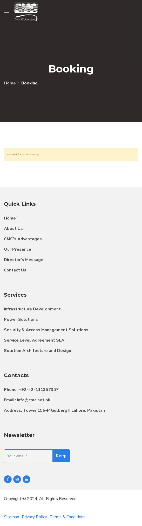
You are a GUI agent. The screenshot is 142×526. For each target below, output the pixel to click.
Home (10, 83)
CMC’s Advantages (23, 239)
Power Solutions (21, 319)
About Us (13, 228)
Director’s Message (23, 260)
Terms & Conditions (67, 517)
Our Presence (17, 249)
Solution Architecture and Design (37, 351)
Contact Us (15, 270)
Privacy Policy (34, 517)
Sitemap (11, 517)
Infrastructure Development (32, 309)
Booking (29, 83)
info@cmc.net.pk (33, 400)
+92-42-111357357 (39, 389)
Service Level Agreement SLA (34, 340)
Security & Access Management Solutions (46, 330)
